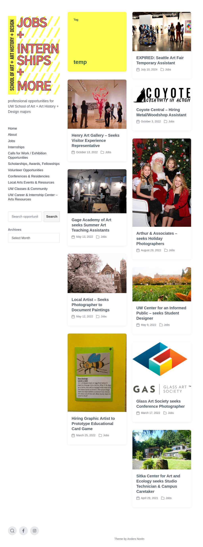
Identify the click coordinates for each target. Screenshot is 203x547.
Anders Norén (135, 538)
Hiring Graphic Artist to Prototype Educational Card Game (93, 447)
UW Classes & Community (28, 189)
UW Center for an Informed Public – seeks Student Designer (161, 336)
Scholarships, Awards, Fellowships (33, 164)
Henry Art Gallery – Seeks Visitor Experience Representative (95, 140)
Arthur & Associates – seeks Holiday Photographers (156, 262)
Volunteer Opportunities (25, 170)
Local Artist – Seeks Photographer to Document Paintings (91, 328)
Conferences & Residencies (29, 176)
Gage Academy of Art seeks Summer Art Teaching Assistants (91, 248)
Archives (14, 229)
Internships (16, 147)
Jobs (11, 141)
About (12, 135)
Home (12, 128)
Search (51, 216)
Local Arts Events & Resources (31, 182)
